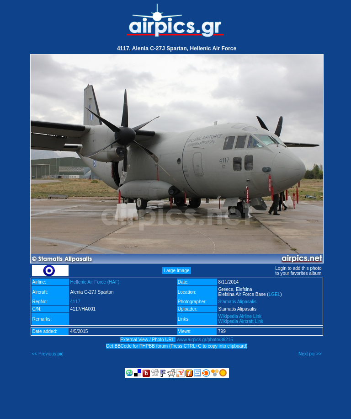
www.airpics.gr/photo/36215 (205, 339)
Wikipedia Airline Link (240, 316)
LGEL (275, 294)
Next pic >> (310, 353)
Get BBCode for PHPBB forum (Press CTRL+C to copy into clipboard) (177, 346)
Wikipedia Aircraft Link (240, 321)
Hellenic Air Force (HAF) (95, 282)
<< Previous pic (48, 353)
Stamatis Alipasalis (237, 301)
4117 (75, 301)
